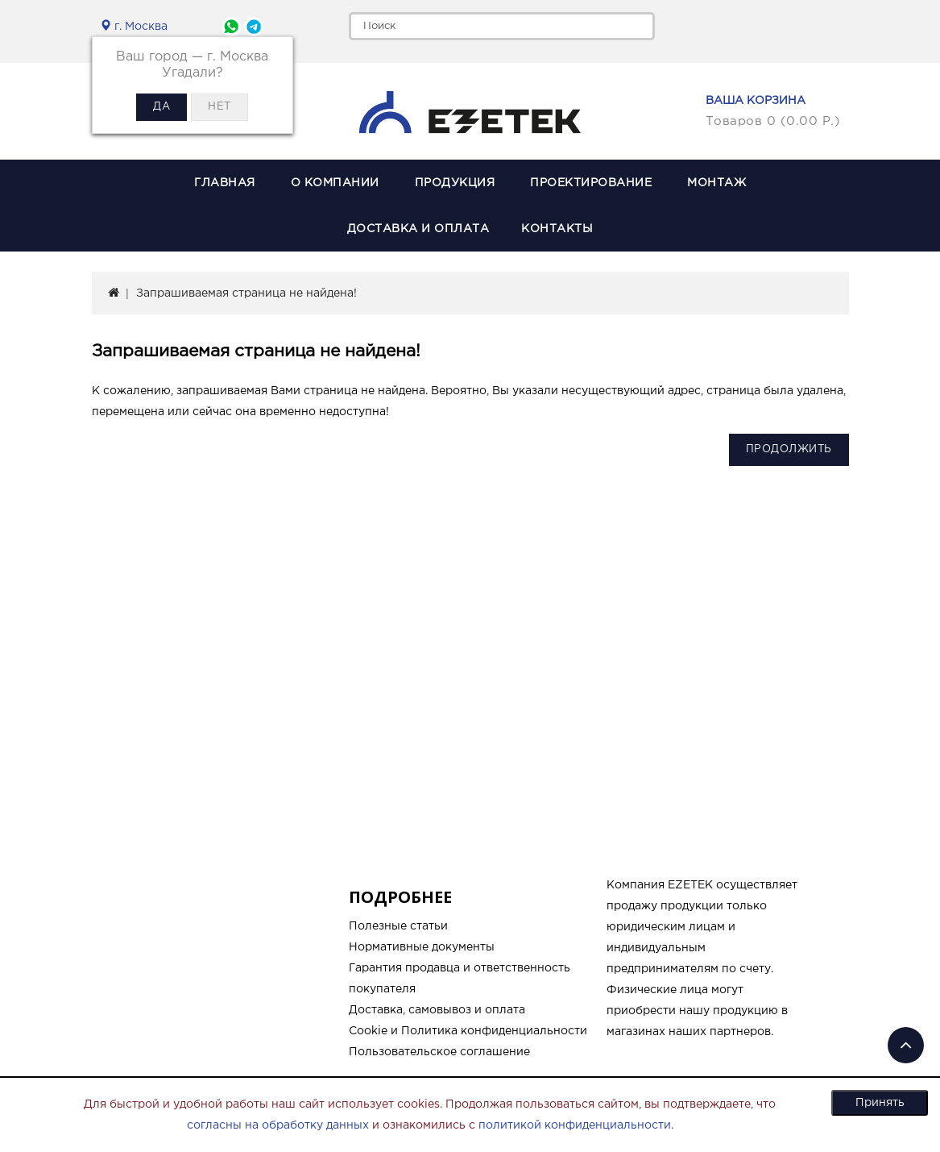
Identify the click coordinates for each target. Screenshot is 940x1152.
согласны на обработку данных (278, 1125)
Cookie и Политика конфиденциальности (468, 1031)
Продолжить (789, 449)
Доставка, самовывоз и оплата (437, 1010)
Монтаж (716, 183)
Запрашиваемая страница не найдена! (246, 293)
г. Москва (134, 26)
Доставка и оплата (418, 229)
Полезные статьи (398, 926)
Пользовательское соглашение (439, 1052)
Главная (224, 183)
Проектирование (591, 183)
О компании (335, 183)
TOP (906, 1045)
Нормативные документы (422, 947)
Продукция (455, 183)
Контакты (557, 229)
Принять (880, 1103)
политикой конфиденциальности (574, 1125)
